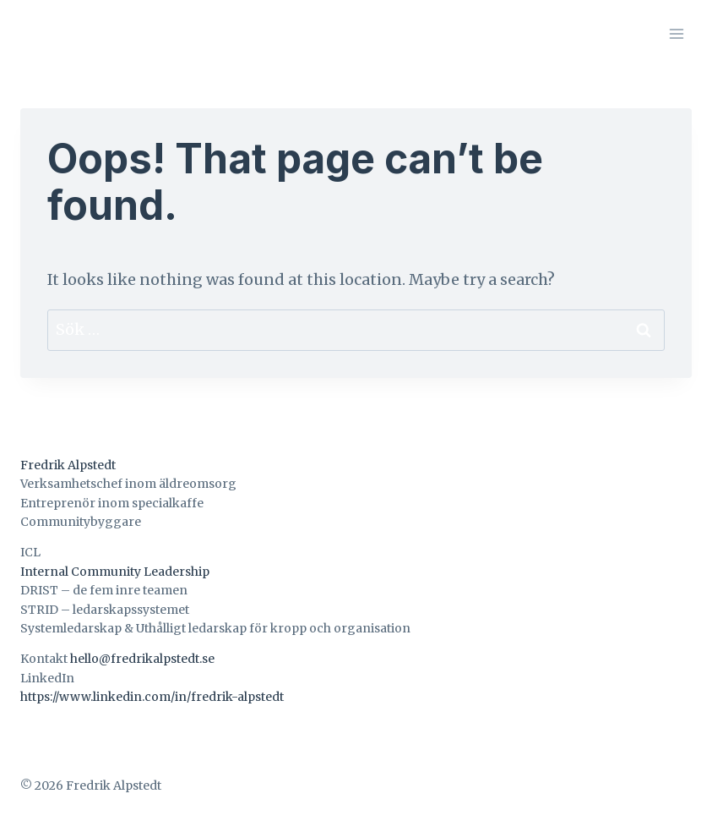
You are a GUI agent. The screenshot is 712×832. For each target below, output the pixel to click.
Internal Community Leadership (114, 571)
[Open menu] (676, 33)
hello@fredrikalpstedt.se (142, 658)
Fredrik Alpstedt (68, 465)
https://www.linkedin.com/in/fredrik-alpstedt (152, 696)
